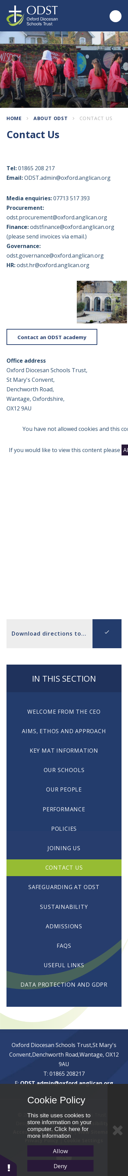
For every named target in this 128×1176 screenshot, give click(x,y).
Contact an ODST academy (51, 337)
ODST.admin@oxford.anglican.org (66, 1083)
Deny (60, 1166)
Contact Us (96, 118)
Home (14, 118)
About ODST (50, 118)
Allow (60, 1151)
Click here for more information (58, 1132)
